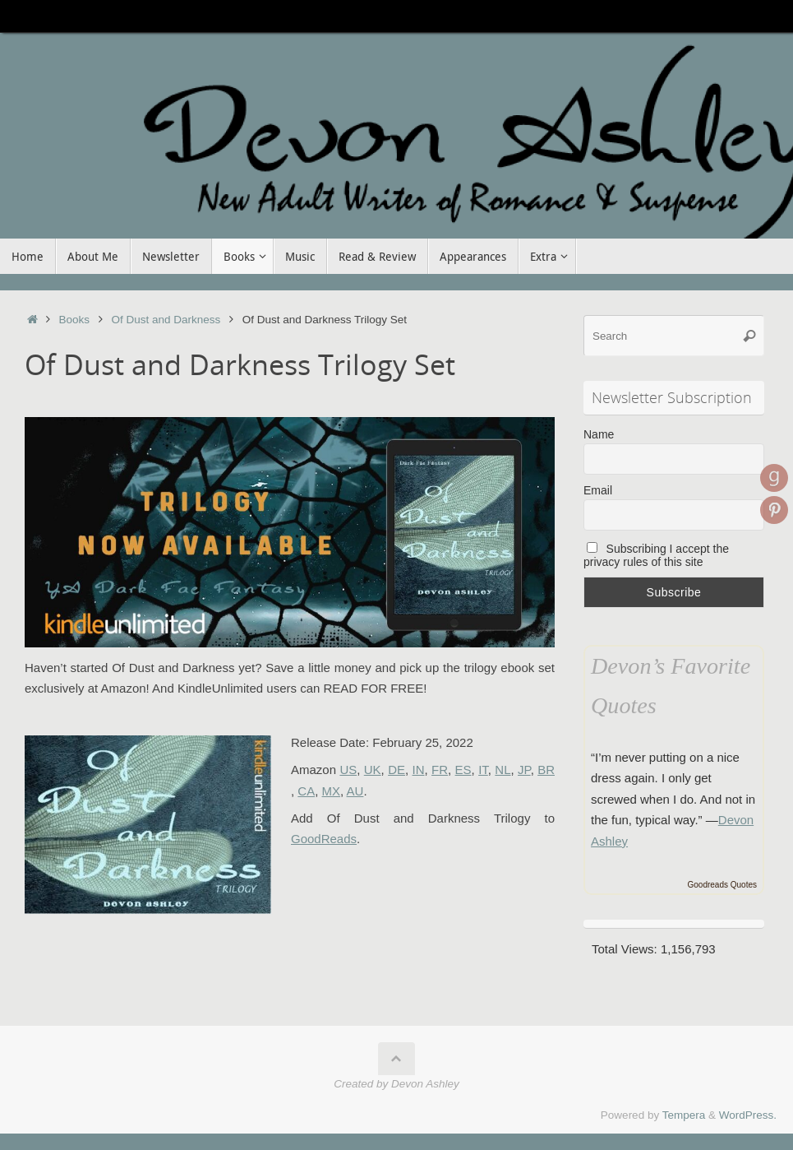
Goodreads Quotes (723, 884)
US (348, 770)
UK (372, 770)
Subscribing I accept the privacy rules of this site (656, 555)
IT (483, 770)
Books (74, 319)
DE (396, 770)
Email (597, 490)
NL (502, 770)
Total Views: (626, 949)
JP (524, 770)
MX (331, 791)
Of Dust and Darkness (165, 319)
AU (355, 791)
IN (419, 770)
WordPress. (748, 1115)
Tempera (684, 1115)
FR (439, 770)
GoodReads (324, 839)
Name (598, 434)
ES (463, 770)
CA (306, 791)
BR (546, 770)
